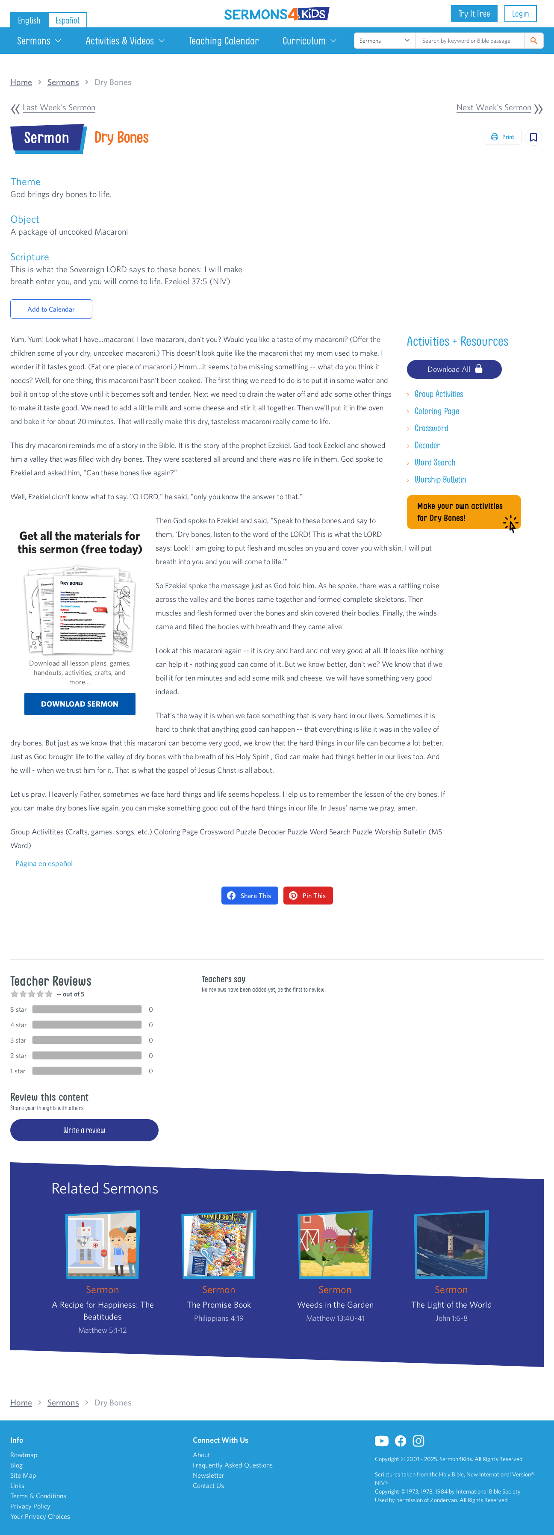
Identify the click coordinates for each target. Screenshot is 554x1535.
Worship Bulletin (436, 479)
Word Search (431, 462)
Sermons (39, 41)
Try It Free (474, 13)
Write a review (84, 1130)
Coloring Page (433, 411)
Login (520, 13)
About (201, 1454)
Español (68, 20)
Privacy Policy (30, 1506)
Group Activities (435, 394)
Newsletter (208, 1475)
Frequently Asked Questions (233, 1465)
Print (502, 137)
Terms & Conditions (38, 1496)
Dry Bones (113, 82)
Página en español (44, 863)
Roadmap (24, 1454)
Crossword (427, 428)
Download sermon (79, 703)
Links (17, 1485)
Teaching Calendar (224, 41)
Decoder (423, 445)
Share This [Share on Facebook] (249, 895)
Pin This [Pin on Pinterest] (307, 895)
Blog (16, 1465)
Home (21, 82)
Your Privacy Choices (40, 1516)
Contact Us (208, 1485)
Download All (455, 368)
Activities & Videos (126, 41)
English (29, 20)
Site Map (23, 1475)
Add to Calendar (51, 309)
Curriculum (310, 41)
